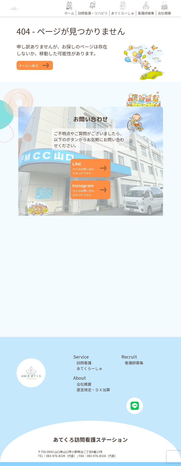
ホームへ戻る (28, 65)
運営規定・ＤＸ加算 (93, 383)
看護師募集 (134, 356)
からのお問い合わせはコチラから (84, 166)
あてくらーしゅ (89, 362)
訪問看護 (84, 356)
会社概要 (84, 378)
